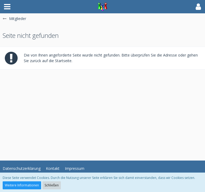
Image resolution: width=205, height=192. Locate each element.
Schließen (52, 185)
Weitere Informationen (22, 185)
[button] (7, 6)
